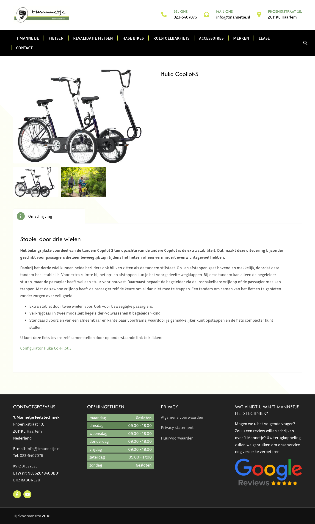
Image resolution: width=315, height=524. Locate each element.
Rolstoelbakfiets (171, 38)
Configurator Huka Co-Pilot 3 (46, 347)
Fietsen (56, 38)
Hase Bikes (133, 38)
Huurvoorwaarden (177, 437)
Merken (241, 38)
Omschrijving (40, 216)
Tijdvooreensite (27, 515)
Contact (24, 47)
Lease (264, 38)
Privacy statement (177, 427)
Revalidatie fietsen (93, 38)
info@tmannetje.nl (233, 16)
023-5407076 (185, 16)
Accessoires (211, 38)
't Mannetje (27, 38)
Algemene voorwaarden (182, 417)
